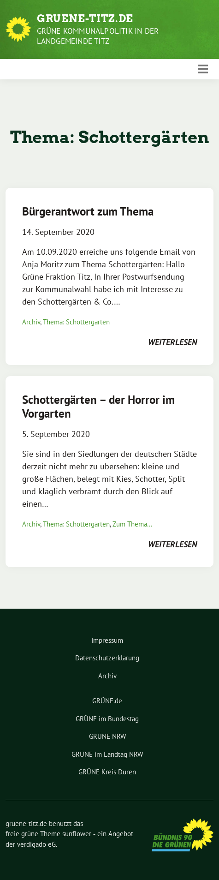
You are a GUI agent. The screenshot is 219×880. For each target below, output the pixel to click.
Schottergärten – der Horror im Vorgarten (98, 406)
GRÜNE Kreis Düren (107, 771)
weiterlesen (172, 342)
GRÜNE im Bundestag (107, 718)
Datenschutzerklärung (107, 657)
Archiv (31, 321)
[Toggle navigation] (202, 69)
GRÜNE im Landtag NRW (107, 754)
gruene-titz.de (85, 18)
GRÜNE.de (107, 700)
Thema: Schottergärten (76, 321)
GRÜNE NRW (107, 736)
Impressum (107, 640)
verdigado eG (36, 844)
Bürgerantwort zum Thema (88, 211)
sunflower (76, 833)
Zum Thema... (132, 524)
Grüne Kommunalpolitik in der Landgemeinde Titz (98, 36)
